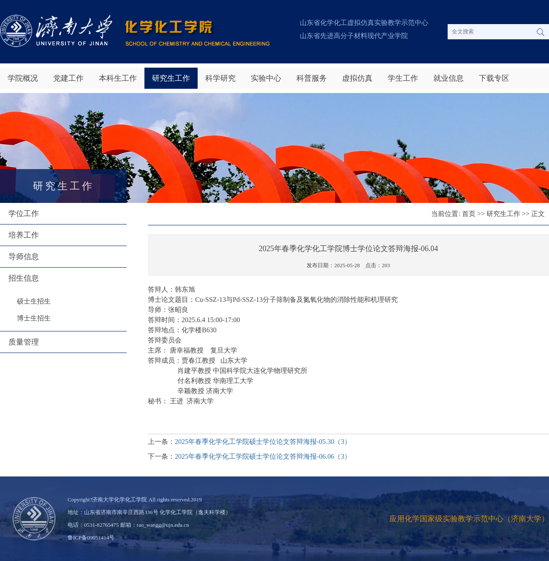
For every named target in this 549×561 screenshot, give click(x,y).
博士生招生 (34, 318)
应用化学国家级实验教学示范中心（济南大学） (469, 518)
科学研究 (220, 78)
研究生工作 (171, 78)
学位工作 (23, 213)
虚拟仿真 (357, 78)
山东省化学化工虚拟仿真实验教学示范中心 (364, 22)
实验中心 (266, 78)
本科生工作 (118, 78)
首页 (469, 213)
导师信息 (23, 256)
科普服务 (311, 78)
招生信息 (23, 278)
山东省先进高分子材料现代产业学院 (354, 35)
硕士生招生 (34, 301)
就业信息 (448, 78)
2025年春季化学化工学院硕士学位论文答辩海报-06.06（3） (263, 456)
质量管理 (23, 342)
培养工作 (23, 235)
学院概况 (23, 78)
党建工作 (68, 78)
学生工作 (403, 78)
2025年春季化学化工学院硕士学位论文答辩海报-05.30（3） (263, 441)
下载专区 (494, 78)
